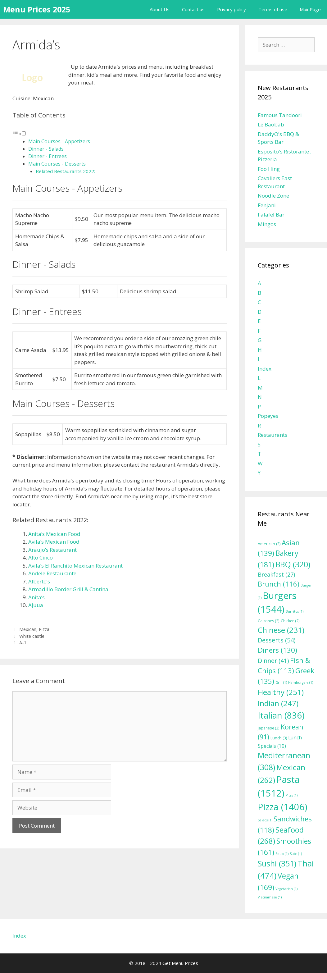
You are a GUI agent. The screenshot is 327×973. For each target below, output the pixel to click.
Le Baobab (271, 124)
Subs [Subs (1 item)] (296, 854)
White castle (31, 636)
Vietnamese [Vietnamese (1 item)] (270, 897)
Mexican (27, 629)
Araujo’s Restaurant (52, 549)
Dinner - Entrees (47, 156)
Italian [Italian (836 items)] (281, 715)
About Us (160, 9)
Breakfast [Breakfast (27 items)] (276, 574)
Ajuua (35, 605)
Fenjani (267, 205)
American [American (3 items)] (269, 543)
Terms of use (272, 9)
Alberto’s (39, 581)
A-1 (22, 643)
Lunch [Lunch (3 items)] (278, 738)
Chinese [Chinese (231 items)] (281, 630)
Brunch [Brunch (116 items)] (278, 583)
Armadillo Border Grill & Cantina (68, 589)
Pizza (44, 629)
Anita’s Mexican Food (54, 533)
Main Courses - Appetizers (59, 141)
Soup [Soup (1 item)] (281, 854)
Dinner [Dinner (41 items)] (273, 660)
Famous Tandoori (280, 115)
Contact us (193, 9)
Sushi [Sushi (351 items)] (277, 863)
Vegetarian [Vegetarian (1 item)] (286, 889)
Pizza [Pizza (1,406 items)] (282, 807)
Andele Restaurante (52, 573)
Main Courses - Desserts (57, 163)
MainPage (310, 9)
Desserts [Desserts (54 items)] (276, 640)
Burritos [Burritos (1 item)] (294, 611)
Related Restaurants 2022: (65, 171)
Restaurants (272, 434)
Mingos (267, 224)
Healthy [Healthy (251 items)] (281, 692)
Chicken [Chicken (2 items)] (290, 620)
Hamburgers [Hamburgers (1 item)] (300, 682)
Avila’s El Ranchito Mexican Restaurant (75, 565)
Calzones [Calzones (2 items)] (268, 620)
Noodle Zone (273, 195)
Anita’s (36, 597)
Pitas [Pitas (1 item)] (291, 795)
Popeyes (268, 415)
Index (264, 368)
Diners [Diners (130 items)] (277, 650)
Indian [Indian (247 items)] (278, 703)
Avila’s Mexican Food (53, 541)
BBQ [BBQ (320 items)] (292, 564)
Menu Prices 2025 (36, 9)
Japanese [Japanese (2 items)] (268, 727)
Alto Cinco (40, 557)
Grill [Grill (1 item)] (281, 682)
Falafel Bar (271, 214)
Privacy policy (231, 9)
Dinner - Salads (46, 148)
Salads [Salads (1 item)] (265, 820)
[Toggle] (24, 133)
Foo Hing (269, 168)
